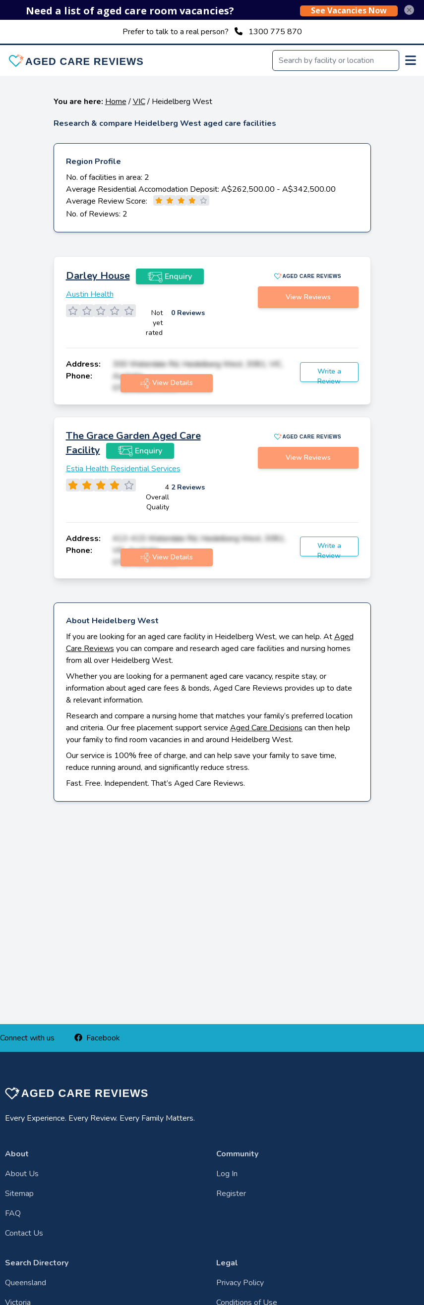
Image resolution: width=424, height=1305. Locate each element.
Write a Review (329, 374)
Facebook (97, 1038)
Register (231, 1193)
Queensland (25, 1282)
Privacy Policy (240, 1282)
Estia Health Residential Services (123, 468)
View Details (166, 383)
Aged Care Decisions (266, 727)
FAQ (13, 1213)
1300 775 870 (275, 31)
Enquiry (170, 276)
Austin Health (90, 294)
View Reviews (308, 297)
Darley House (98, 275)
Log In (227, 1173)
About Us (22, 1173)
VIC (139, 101)
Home (115, 101)
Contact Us (24, 1233)
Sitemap (19, 1193)
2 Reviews (188, 487)
